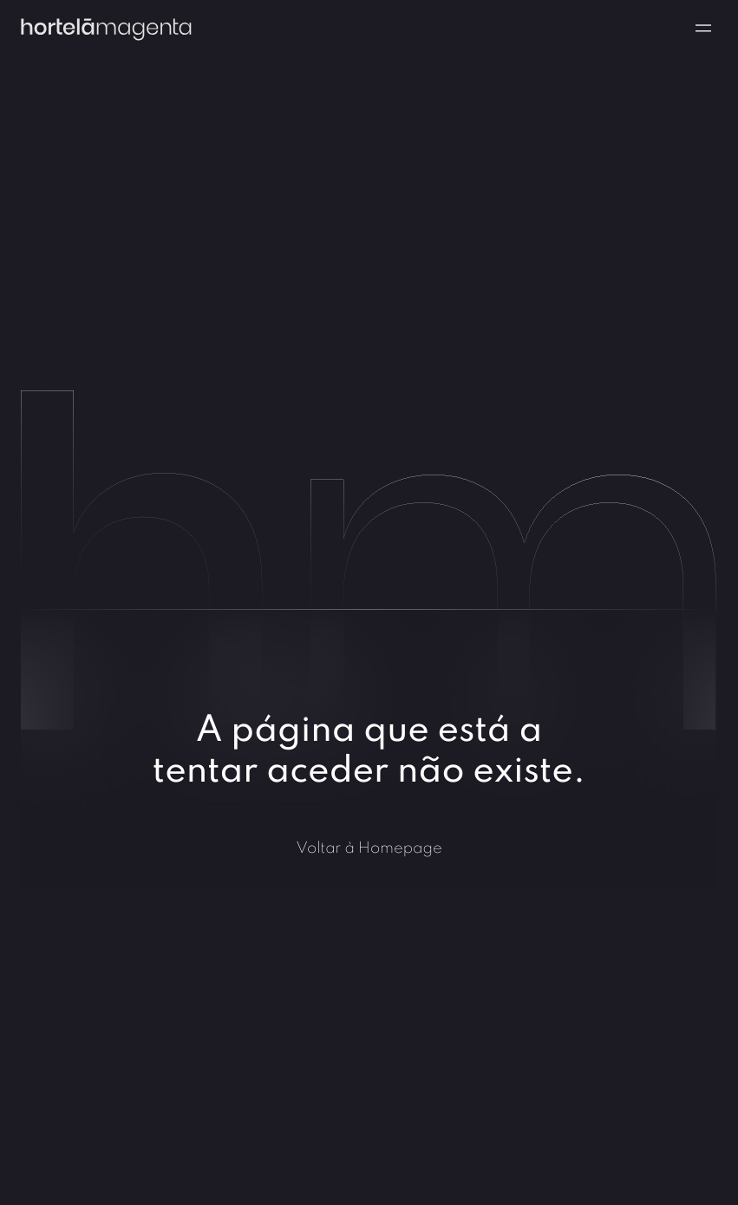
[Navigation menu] (703, 28)
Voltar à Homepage (369, 847)
